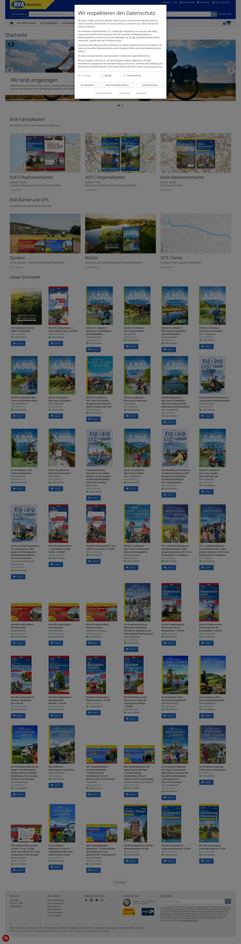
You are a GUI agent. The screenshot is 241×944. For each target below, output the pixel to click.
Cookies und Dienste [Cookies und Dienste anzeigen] (103, 93)
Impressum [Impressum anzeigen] (141, 93)
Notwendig (86, 75)
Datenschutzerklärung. (153, 66)
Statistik (107, 75)
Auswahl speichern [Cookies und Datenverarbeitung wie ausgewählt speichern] (150, 85)
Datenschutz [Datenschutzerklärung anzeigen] (124, 93)
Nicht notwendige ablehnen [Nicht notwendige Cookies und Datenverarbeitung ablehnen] (117, 85)
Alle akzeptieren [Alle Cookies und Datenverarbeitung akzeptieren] (87, 85)
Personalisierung (134, 75)
